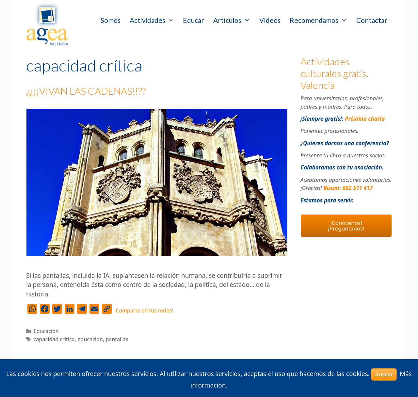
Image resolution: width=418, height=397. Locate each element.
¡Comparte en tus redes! (143, 310)
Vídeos (270, 20)
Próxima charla (365, 118)
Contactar (371, 20)
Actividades (154, 20)
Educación (46, 331)
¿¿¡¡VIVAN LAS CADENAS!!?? (86, 91)
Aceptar (384, 374)
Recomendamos (321, 20)
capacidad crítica (54, 339)
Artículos (234, 20)
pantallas (116, 339)
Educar (193, 20)
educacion (90, 339)
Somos (111, 20)
